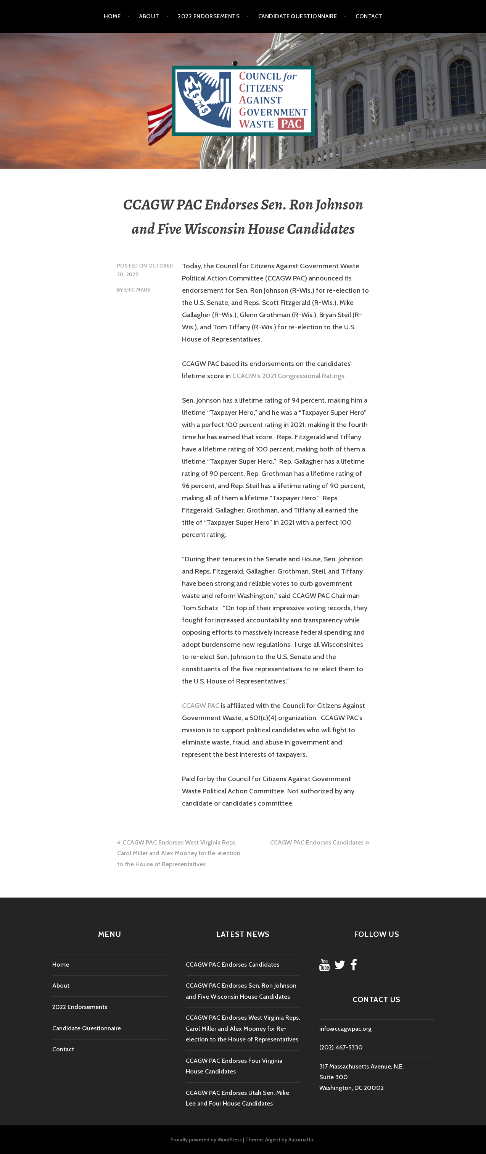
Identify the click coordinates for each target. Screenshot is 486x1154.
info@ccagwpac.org (345, 1028)
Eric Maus (137, 290)
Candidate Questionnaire (297, 16)
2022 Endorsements (209, 16)
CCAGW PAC (200, 705)
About (149, 16)
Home (112, 16)
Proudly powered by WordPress (206, 1139)
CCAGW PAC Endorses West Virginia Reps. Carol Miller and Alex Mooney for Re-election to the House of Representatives (178, 853)
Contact (369, 16)
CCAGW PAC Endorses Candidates (317, 842)
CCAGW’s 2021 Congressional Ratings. (289, 376)
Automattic (301, 1139)
